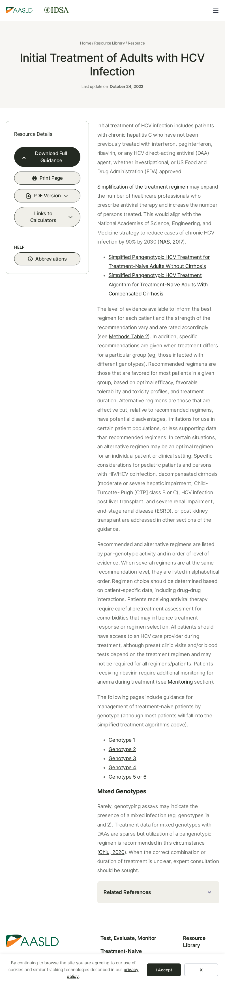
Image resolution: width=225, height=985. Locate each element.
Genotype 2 (107, 690)
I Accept (164, 969)
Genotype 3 (107, 699)
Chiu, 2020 (129, 784)
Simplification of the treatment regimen (127, 191)
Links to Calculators (35, 236)
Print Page (44, 190)
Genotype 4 (107, 708)
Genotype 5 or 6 (113, 717)
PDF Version (40, 211)
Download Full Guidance (39, 165)
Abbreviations (43, 282)
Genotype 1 (107, 680)
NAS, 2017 (187, 237)
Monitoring (165, 622)
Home (85, 44)
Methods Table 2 (185, 313)
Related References (112, 824)
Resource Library (109, 44)
